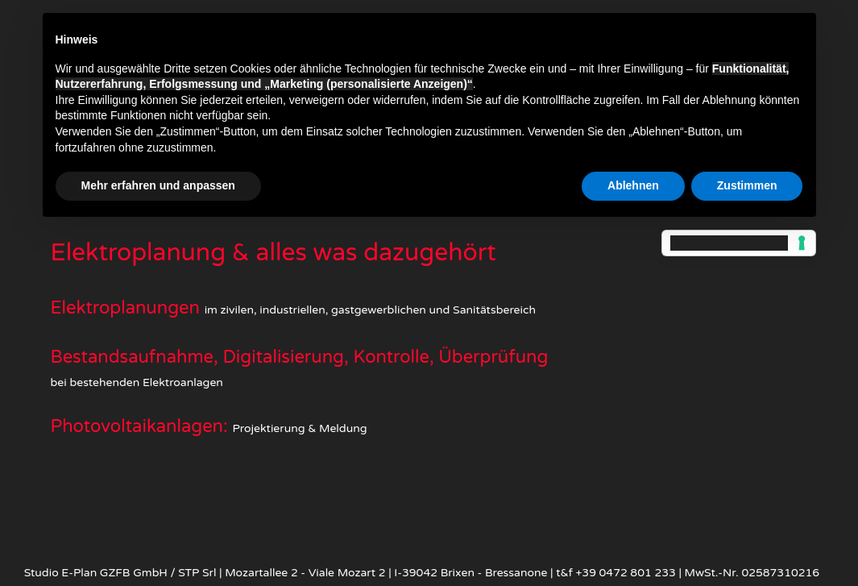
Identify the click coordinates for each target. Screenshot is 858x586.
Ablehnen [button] (633, 185)
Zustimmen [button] (747, 185)
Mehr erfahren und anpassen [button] (158, 185)
